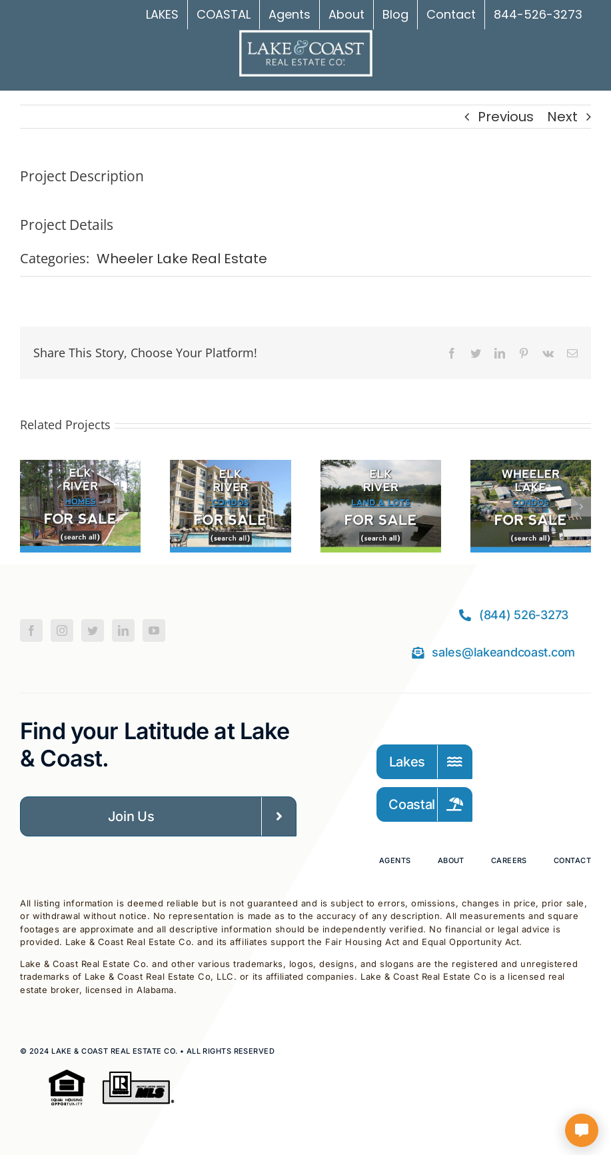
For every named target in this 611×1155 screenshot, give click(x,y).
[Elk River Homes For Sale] (80, 470)
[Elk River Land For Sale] (380, 470)
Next (562, 116)
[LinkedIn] (123, 630)
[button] (30, 507)
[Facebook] (31, 630)
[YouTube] (154, 630)
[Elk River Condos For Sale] (230, 470)
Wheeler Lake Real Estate (182, 258)
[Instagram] (62, 630)
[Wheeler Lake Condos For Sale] (530, 470)
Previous (506, 116)
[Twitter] (92, 630)
